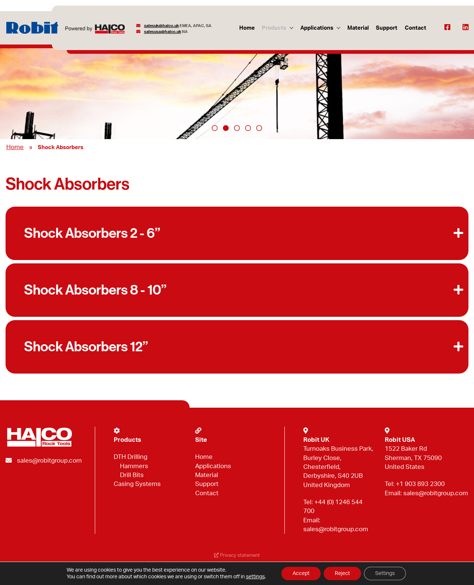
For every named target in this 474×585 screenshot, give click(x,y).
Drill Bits (132, 475)
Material (358, 28)
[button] (237, 233)
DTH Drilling (130, 457)
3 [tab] (237, 128)
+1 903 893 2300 (420, 484)
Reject (342, 573)
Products (274, 28)
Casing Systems (137, 484)
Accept (301, 573)
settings (255, 576)
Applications (316, 28)
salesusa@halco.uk (162, 32)
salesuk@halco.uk (161, 26)
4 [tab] (248, 128)
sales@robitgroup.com (49, 460)
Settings (385, 573)
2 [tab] (226, 128)
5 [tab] (259, 128)
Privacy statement (237, 555)
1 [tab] (214, 128)
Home (247, 28)
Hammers (134, 466)
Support (386, 28)
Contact (415, 28)
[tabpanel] (237, 86)
